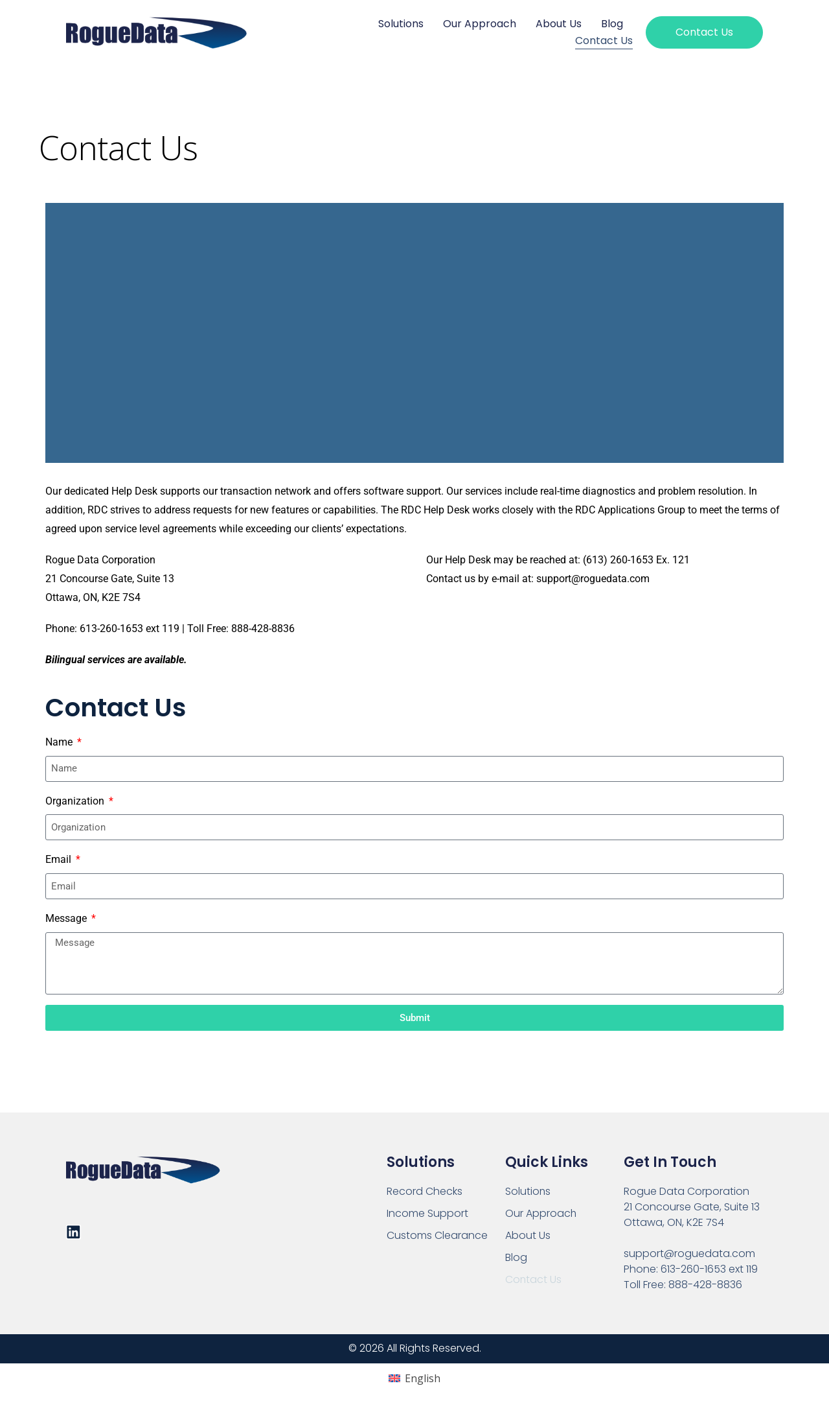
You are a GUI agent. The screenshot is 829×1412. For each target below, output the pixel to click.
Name (60, 742)
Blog (612, 23)
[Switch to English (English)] (414, 1378)
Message (67, 918)
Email (59, 859)
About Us (559, 23)
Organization (76, 801)
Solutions (401, 23)
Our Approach (479, 23)
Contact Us (604, 40)
